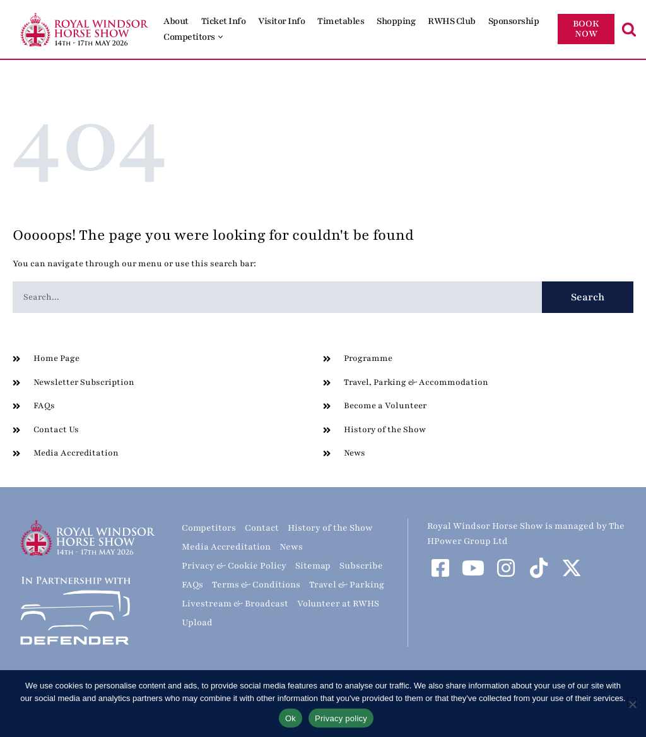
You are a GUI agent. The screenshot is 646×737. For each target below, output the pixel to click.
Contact (262, 528)
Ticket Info (223, 21)
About (176, 21)
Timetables (340, 21)
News (291, 547)
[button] (220, 37)
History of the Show (330, 528)
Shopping (396, 21)
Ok (290, 718)
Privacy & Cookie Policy (234, 566)
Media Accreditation (226, 547)
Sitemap (313, 566)
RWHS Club (452, 21)
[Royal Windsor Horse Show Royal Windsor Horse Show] (85, 29)
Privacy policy (341, 718)
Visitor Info (281, 21)
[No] (632, 702)
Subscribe (361, 566)
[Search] (629, 29)
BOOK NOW (586, 29)
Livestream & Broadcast (235, 604)
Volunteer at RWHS (338, 604)
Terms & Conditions (256, 585)
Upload (197, 622)
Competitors (209, 528)
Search (588, 297)
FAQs (192, 585)
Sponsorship (513, 21)
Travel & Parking (346, 585)
